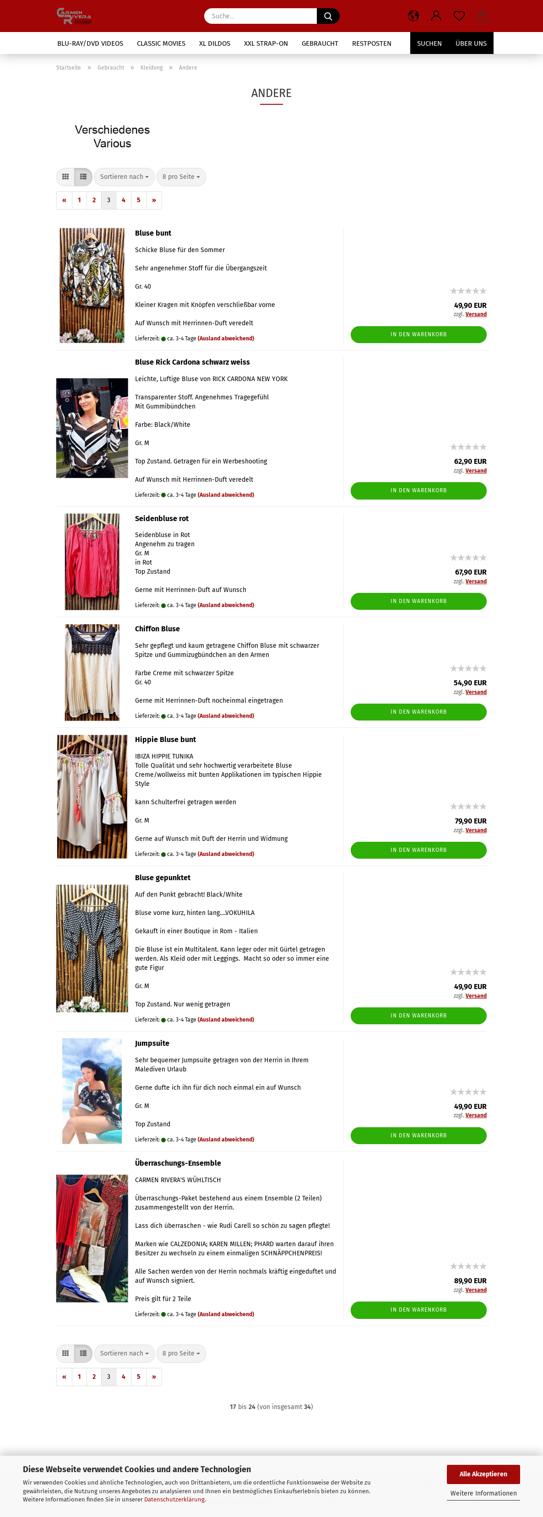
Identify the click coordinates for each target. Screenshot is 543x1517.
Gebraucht (320, 43)
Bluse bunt (153, 233)
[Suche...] (328, 16)
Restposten (371, 43)
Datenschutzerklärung (174, 1499)
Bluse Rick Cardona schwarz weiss (192, 362)
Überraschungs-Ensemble (178, 1163)
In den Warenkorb (419, 334)
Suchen (429, 43)
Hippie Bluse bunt (165, 739)
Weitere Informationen (484, 1493)
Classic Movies (161, 43)
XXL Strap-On (266, 43)
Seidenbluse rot (162, 518)
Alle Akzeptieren (483, 1474)
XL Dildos (214, 43)
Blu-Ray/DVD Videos (90, 43)
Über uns (471, 43)
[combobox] (124, 177)
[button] (413, 16)
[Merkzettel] (459, 16)
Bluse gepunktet (162, 877)
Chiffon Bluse (157, 628)
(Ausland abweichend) (226, 338)
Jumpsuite (152, 1043)
